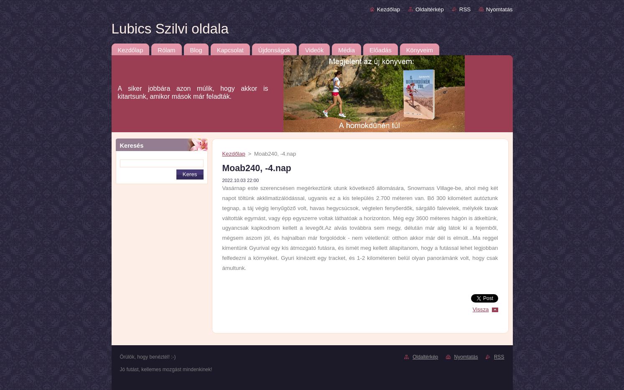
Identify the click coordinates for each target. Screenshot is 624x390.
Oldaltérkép (429, 9)
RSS (465, 9)
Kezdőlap (388, 9)
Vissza (481, 309)
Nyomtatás (499, 9)
